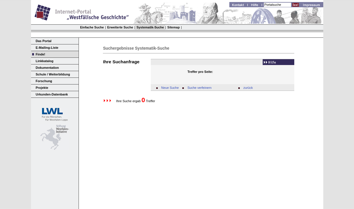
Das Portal (43, 41)
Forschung (44, 81)
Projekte (42, 87)
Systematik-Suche (150, 27)
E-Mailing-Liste (47, 47)
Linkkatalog (44, 61)
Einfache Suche (92, 27)
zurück (248, 87)
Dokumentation (47, 67)
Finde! (40, 54)
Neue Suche (170, 87)
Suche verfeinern (200, 87)
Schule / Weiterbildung (53, 74)
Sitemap (173, 27)
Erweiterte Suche (120, 27)
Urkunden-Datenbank (52, 94)
